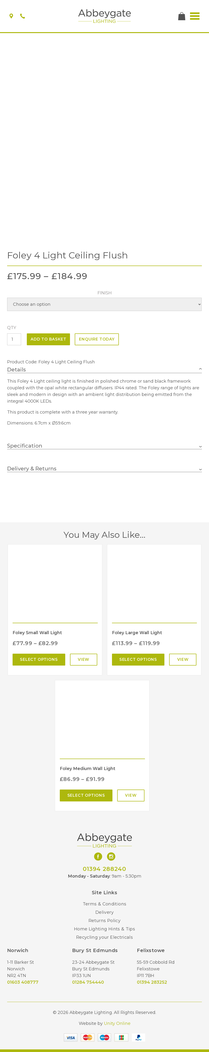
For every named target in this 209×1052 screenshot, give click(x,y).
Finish (105, 293)
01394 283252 (152, 982)
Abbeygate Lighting (104, 16)
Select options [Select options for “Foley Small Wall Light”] (39, 659)
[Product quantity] (14, 339)
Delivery (104, 912)
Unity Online (117, 1023)
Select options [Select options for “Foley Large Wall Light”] (138, 659)
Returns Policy (104, 920)
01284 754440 (88, 982)
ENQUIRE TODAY (96, 339)
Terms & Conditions (104, 904)
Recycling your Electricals (104, 937)
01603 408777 (22, 982)
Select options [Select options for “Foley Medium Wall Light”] (86, 795)
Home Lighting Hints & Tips (104, 929)
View (83, 659)
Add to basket (48, 339)
